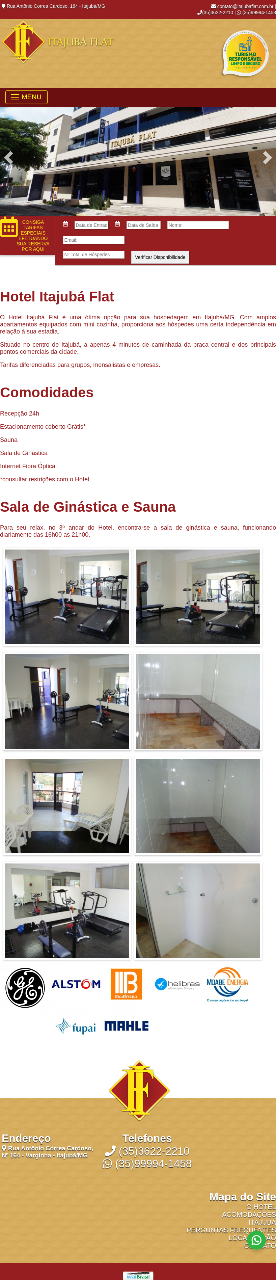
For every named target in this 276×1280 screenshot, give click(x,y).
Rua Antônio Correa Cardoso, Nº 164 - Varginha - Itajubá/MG (47, 1152)
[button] (8, 157)
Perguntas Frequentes (231, 1230)
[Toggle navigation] (26, 97)
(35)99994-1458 (256, 12)
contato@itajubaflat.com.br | (243, 6)
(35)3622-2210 (215, 12)
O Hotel (261, 1206)
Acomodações (249, 1214)
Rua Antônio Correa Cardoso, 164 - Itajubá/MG (53, 6)
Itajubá (262, 1222)
